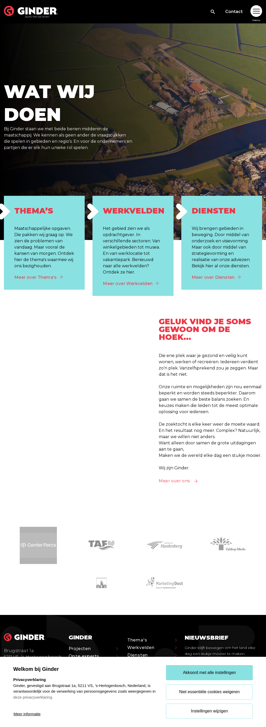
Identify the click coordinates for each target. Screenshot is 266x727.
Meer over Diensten (216, 277)
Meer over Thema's (38, 277)
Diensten (152, 655)
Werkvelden (152, 647)
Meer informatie (27, 714)
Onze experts (93, 656)
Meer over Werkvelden (130, 283)
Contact (234, 11)
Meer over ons (174, 480)
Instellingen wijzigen (209, 711)
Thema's (152, 640)
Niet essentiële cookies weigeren (209, 692)
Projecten (93, 648)
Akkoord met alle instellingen (209, 672)
